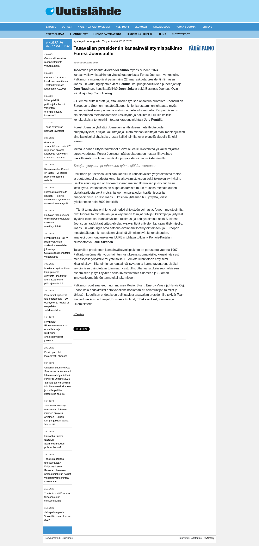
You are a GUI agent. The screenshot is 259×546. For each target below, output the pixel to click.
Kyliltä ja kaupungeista (94, 27)
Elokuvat (141, 27)
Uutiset (67, 27)
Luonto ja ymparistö (107, 34)
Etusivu (51, 27)
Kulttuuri (122, 27)
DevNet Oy (208, 538)
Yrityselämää (55, 34)
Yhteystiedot (181, 34)
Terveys (206, 27)
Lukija (162, 34)
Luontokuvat (79, 34)
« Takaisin (78, 314)
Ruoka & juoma (185, 27)
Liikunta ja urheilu (139, 34)
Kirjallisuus (161, 27)
